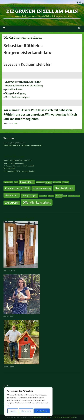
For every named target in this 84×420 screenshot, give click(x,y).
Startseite (7, 385)
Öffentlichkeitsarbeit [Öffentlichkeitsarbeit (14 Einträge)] (37, 202)
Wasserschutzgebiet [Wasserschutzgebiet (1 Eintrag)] (74, 196)
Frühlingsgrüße (9, 168)
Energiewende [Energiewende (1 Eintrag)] (40, 182)
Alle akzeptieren (42, 411)
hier (16, 123)
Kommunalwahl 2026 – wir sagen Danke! (19, 171)
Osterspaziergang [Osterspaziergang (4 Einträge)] (29, 195)
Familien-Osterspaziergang (14, 163)
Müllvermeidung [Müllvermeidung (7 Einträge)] (42, 188)
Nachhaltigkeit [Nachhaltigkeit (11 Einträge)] (64, 188)
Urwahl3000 (37, 417)
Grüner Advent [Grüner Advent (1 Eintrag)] (57, 182)
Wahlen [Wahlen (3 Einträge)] (59, 195)
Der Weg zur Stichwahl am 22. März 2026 (19, 166)
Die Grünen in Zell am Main (42, 11)
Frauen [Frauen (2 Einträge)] (48, 182)
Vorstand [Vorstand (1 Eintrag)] (51, 196)
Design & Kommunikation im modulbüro (65, 417)
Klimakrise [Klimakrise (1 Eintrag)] (65, 182)
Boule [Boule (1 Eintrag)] (16, 182)
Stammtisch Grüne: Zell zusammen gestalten (23, 145)
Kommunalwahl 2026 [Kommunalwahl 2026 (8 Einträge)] (17, 188)
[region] (28, 401)
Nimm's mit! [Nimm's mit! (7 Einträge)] (11, 195)
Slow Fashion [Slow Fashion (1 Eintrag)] (43, 196)
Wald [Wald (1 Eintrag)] (65, 196)
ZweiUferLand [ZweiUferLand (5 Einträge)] (11, 202)
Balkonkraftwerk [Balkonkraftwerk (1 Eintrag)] (8, 182)
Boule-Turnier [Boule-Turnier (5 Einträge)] (26, 181)
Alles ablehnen (26, 411)
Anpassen (13, 411)
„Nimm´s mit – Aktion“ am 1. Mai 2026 (18, 160)
